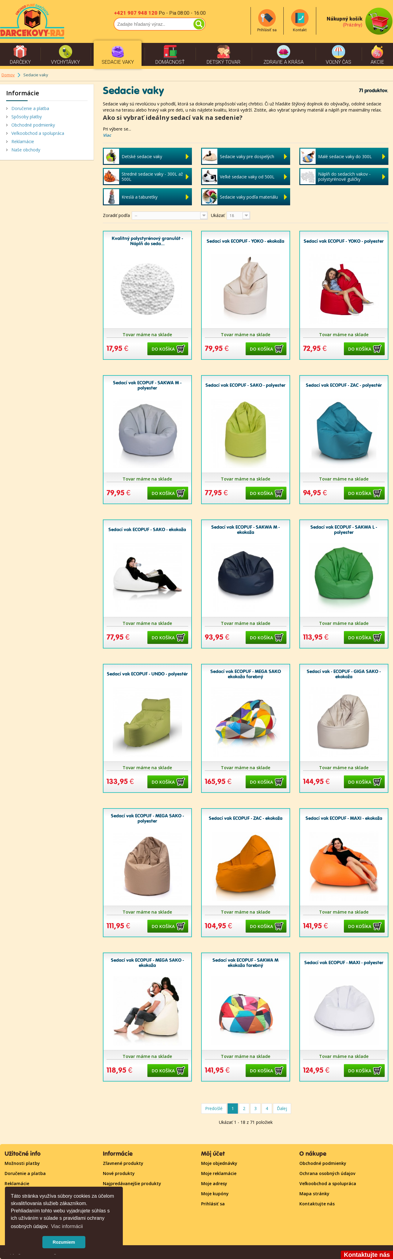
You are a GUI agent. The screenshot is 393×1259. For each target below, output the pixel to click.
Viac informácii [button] (67, 1226)
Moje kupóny (215, 1193)
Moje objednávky (219, 1163)
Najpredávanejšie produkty (132, 1183)
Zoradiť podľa (116, 215)
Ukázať (218, 215)
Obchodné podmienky (32, 125)
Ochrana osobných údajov (327, 1173)
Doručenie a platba (29, 108)
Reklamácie (22, 141)
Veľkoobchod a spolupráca (37, 133)
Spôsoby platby (26, 117)
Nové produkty (119, 1173)
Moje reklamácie (218, 1173)
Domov (8, 75)
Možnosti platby (22, 1163)
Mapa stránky (314, 1193)
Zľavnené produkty (123, 1163)
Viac (107, 135)
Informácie (22, 93)
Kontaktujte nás (317, 1204)
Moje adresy (214, 1183)
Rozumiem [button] (64, 1242)
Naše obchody (25, 150)
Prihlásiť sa (213, 1204)
